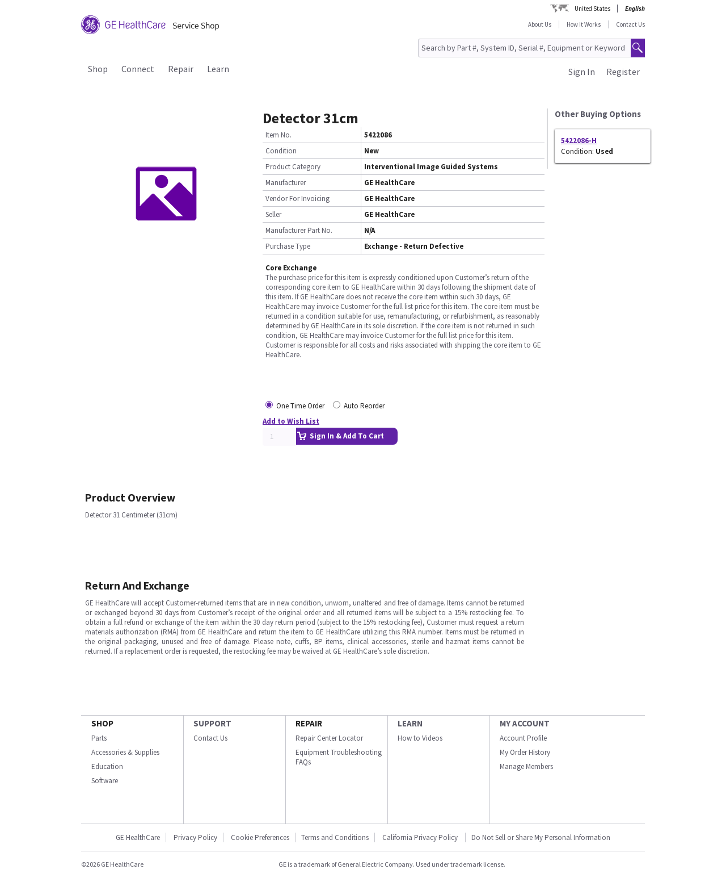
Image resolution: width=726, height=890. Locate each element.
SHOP (102, 723)
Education (107, 766)
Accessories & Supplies (125, 752)
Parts (99, 738)
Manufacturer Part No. (298, 230)
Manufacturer (285, 182)
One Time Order (300, 406)
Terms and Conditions (335, 837)
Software (104, 780)
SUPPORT (212, 723)
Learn (218, 68)
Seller (273, 214)
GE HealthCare (138, 837)
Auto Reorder (364, 406)
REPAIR (309, 723)
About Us (539, 24)
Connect (137, 68)
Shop (98, 68)
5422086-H (579, 140)
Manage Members (526, 766)
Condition (281, 151)
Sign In (581, 71)
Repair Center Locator (329, 738)
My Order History (525, 752)
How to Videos (420, 738)
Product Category (292, 167)
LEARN (410, 723)
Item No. (278, 135)
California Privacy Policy (420, 837)
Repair (180, 68)
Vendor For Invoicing (297, 198)
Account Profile (523, 738)
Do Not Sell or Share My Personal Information (540, 837)
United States (592, 8)
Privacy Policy (195, 837)
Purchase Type (287, 246)
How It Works (584, 24)
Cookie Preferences (260, 837)
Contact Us (630, 24)
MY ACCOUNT (525, 723)
